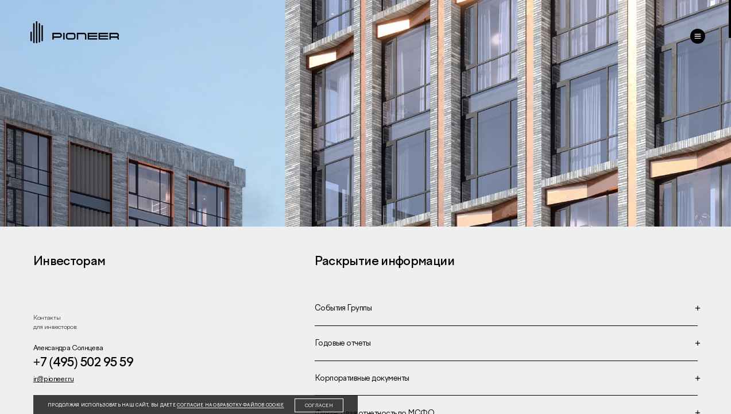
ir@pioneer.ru (53, 378)
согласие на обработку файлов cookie (230, 405)
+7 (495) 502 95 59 (83, 362)
